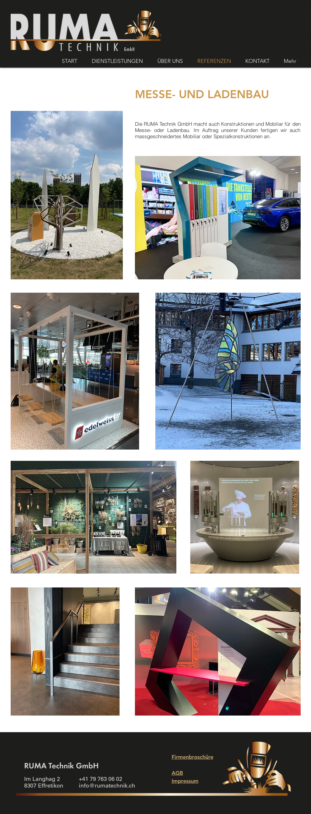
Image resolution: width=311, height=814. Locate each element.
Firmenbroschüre (192, 757)
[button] (67, 195)
